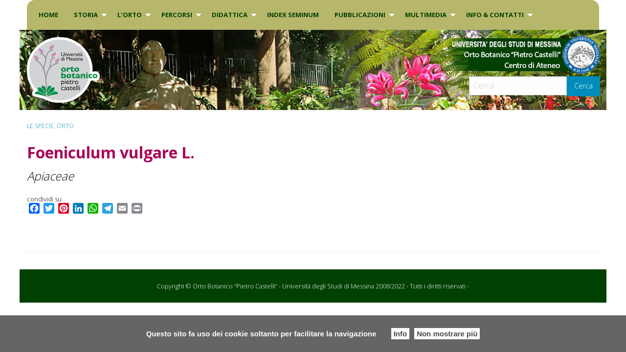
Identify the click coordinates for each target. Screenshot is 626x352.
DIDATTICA (229, 14)
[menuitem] (48, 15)
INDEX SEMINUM (293, 14)
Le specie (40, 126)
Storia (86, 14)
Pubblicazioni (360, 14)
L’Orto (129, 14)
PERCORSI (176, 14)
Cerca (583, 85)
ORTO (65, 126)
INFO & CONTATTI (495, 14)
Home (48, 14)
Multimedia (426, 14)
